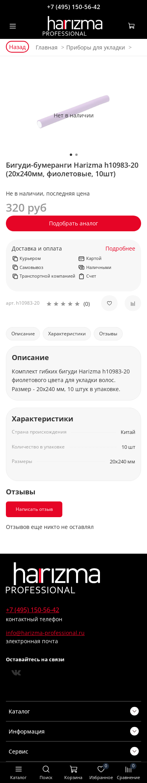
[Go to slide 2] (76, 155)
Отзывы (108, 333)
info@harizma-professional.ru (45, 633)
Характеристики (67, 333)
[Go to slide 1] (71, 155)
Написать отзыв (34, 509)
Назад (17, 47)
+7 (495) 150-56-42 (73, 7)
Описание (23, 333)
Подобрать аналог (73, 223)
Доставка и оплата (37, 248)
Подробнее (120, 248)
